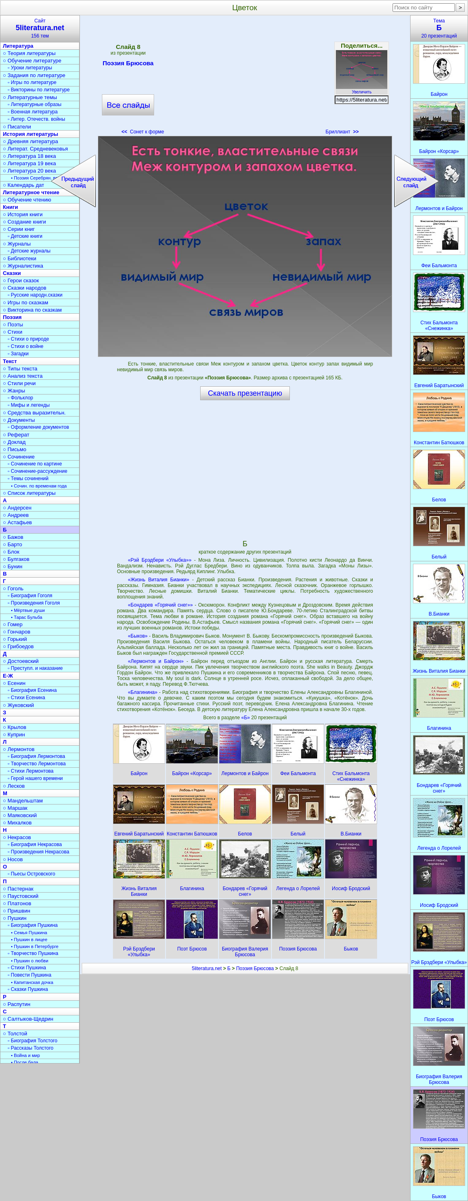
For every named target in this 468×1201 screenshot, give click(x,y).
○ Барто (12, 544)
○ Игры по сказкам (25, 302)
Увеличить (361, 89)
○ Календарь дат (23, 185)
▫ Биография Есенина (32, 690)
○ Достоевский (21, 661)
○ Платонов (17, 903)
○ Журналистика (23, 266)
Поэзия (12, 317)
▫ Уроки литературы (30, 68)
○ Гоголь (13, 588)
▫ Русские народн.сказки (35, 295)
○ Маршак (15, 808)
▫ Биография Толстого (32, 1041)
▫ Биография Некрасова (35, 844)
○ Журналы (17, 244)
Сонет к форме (142, 132)
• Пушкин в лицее (29, 939)
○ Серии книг (19, 229)
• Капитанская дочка (32, 982)
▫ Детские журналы (29, 251)
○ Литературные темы (30, 97)
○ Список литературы (29, 493)
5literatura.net (206, 968)
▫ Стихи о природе (28, 339)
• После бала (24, 1062)
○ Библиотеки (19, 258)
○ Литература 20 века (29, 171)
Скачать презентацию (245, 393)
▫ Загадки (18, 354)
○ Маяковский (20, 815)
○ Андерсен (17, 508)
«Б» (246, 717)
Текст (10, 361)
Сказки (12, 273)
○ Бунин (12, 566)
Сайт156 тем (39, 28)
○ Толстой (15, 1033)
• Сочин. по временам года (39, 485)
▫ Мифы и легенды (29, 405)
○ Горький (15, 639)
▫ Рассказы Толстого (30, 1048)
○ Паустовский (20, 896)
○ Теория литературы (29, 53)
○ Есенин (14, 683)
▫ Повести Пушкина (29, 975)
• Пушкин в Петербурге (34, 946)
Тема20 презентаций (439, 28)
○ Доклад (14, 442)
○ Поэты (13, 324)
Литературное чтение (31, 192)
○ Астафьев (17, 522)
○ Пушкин (14, 918)
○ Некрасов (17, 837)
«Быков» (138, 636)
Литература (18, 46)
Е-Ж (8, 676)
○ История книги (23, 214)
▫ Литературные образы (35, 104)
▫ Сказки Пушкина (28, 989)
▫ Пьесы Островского (31, 874)
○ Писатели (17, 127)
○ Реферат (16, 435)
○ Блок (11, 552)
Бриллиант (342, 132)
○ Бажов (13, 537)
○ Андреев (16, 515)
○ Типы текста (20, 369)
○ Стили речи (19, 383)
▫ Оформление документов (38, 427)
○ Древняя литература (30, 141)
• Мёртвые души (28, 610)
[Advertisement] (245, 77)
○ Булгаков (16, 559)
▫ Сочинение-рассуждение (37, 471)
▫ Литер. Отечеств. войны (36, 119)
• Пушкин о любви (29, 960)
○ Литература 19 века (29, 163)
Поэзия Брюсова (128, 64)
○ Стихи (12, 332)
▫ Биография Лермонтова (36, 756)
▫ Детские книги (25, 236)
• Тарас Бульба (26, 617)
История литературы (30, 134)
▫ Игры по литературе (32, 82)
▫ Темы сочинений (28, 478)
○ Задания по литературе (34, 75)
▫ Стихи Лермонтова (30, 771)
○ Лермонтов (19, 749)
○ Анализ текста (22, 376)
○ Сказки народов (24, 288)
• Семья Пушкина (29, 932)
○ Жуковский (18, 705)
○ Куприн (14, 734)
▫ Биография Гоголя (30, 595)
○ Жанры (14, 391)
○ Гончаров (16, 632)
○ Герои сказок (21, 280)
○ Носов (13, 859)
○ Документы (19, 420)
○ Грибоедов (18, 646)
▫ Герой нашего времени (35, 778)
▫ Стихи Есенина (26, 697)
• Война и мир (25, 1055)
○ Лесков (14, 786)
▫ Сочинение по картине (35, 464)
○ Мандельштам (23, 801)
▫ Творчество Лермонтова (37, 764)
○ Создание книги (24, 222)
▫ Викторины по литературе (39, 90)
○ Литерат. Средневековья (35, 149)
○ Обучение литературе (32, 61)
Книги (10, 207)
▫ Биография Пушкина (32, 925)
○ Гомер (12, 624)
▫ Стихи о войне (25, 346)
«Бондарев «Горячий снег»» (160, 605)
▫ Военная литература (32, 112)
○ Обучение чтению (27, 200)
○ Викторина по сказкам (32, 310)
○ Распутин (16, 1004)
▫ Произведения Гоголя (34, 603)
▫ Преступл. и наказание (35, 668)
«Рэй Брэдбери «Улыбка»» (160, 560)
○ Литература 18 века (29, 156)
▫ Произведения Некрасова (38, 852)
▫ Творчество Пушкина (33, 953)
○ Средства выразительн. (34, 413)
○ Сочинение (19, 457)
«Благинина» (142, 692)
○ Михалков (17, 823)
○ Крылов (14, 727)
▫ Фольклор (20, 398)
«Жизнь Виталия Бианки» (158, 580)
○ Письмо (14, 449)
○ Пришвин (16, 911)
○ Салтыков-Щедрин (28, 1019)
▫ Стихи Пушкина (27, 968)
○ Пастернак (18, 889)
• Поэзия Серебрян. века (36, 177)
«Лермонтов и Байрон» (156, 661)
